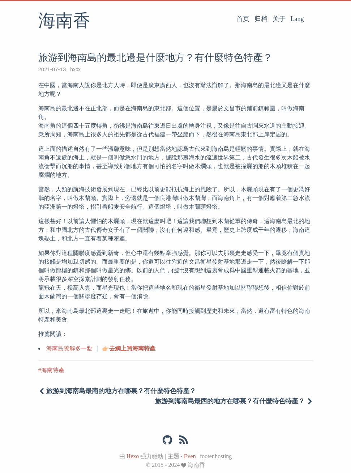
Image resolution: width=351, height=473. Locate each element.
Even (190, 456)
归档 (260, 18)
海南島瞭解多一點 (69, 348)
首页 (242, 18)
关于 (279, 18)
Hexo (133, 456)
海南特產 (52, 370)
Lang (297, 18)
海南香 (64, 21)
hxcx (75, 69)
